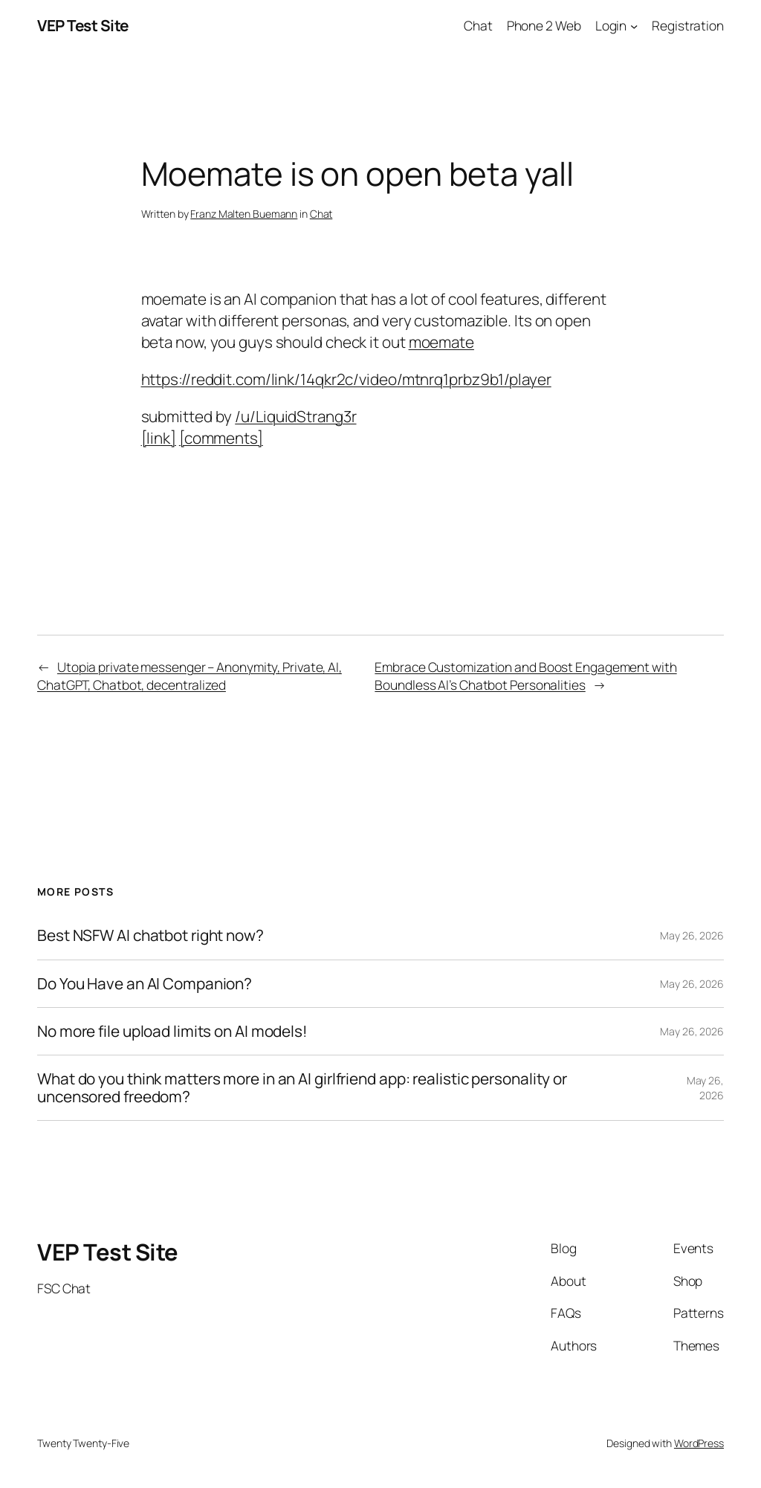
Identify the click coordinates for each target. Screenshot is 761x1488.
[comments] (221, 437)
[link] (158, 437)
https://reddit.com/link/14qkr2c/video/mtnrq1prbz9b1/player (346, 379)
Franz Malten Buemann (243, 214)
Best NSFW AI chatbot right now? (150, 935)
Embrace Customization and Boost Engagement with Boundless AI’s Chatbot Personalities (525, 675)
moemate (441, 341)
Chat (321, 214)
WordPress (699, 1443)
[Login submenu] (634, 25)
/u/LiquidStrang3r (295, 416)
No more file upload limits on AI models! (172, 1031)
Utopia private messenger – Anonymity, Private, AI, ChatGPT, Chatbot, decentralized (189, 675)
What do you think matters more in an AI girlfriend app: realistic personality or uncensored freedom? (302, 1087)
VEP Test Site (83, 25)
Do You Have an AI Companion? (144, 983)
